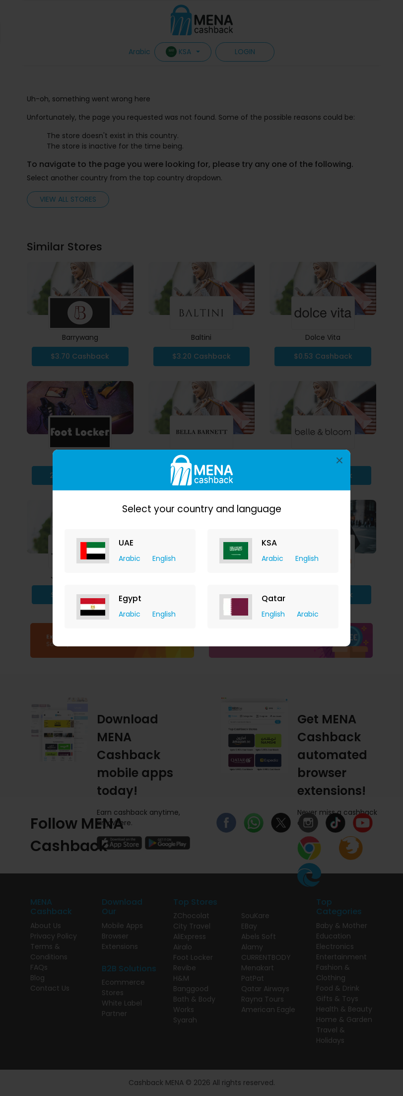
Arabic (130, 558)
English (164, 558)
